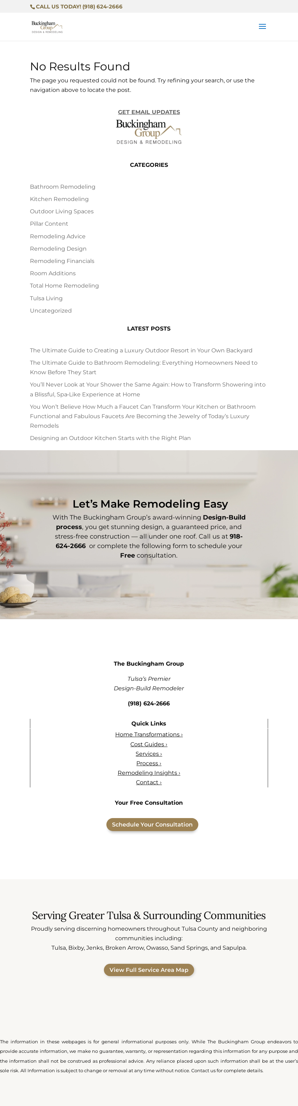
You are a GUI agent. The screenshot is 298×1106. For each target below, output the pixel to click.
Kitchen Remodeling (59, 199)
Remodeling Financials (62, 261)
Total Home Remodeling (64, 285)
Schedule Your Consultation (152, 824)
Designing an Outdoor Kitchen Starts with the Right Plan (110, 438)
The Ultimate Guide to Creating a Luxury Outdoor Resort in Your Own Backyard (141, 350)
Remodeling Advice (58, 236)
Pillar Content (49, 223)
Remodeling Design (58, 248)
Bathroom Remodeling (62, 186)
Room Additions (53, 273)
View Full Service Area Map (149, 970)
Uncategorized (51, 310)
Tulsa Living (46, 298)
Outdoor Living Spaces (62, 211)
